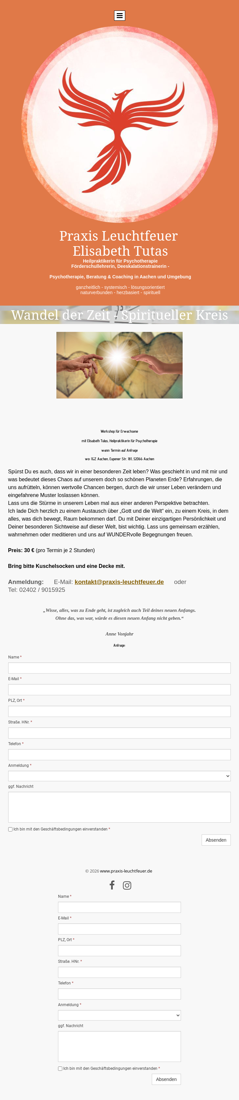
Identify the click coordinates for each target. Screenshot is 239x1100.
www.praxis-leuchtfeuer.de (126, 871)
